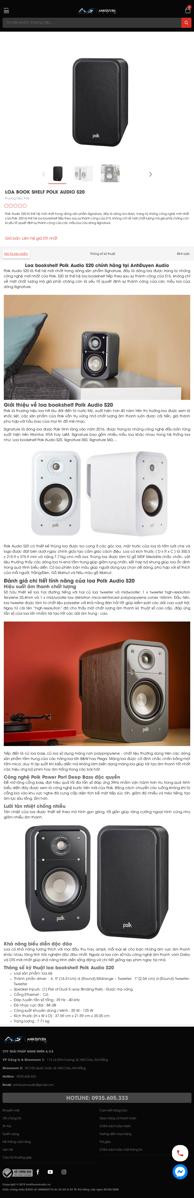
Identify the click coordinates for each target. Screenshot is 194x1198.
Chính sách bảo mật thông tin (121, 1149)
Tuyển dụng (11, 1134)
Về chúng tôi (12, 1118)
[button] (150, 174)
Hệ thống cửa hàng (17, 1142)
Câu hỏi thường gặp (17, 1157)
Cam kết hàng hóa (113, 1110)
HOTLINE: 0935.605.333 (97, 1098)
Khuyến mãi (11, 1110)
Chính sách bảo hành (115, 1126)
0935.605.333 (26, 1076)
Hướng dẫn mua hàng (115, 1134)
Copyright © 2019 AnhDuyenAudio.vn (27, 1185)
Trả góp (105, 1142)
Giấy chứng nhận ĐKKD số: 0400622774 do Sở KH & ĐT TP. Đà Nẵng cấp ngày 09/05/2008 (61, 1190)
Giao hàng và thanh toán (118, 1118)
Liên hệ (8, 1149)
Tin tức (7, 1126)
